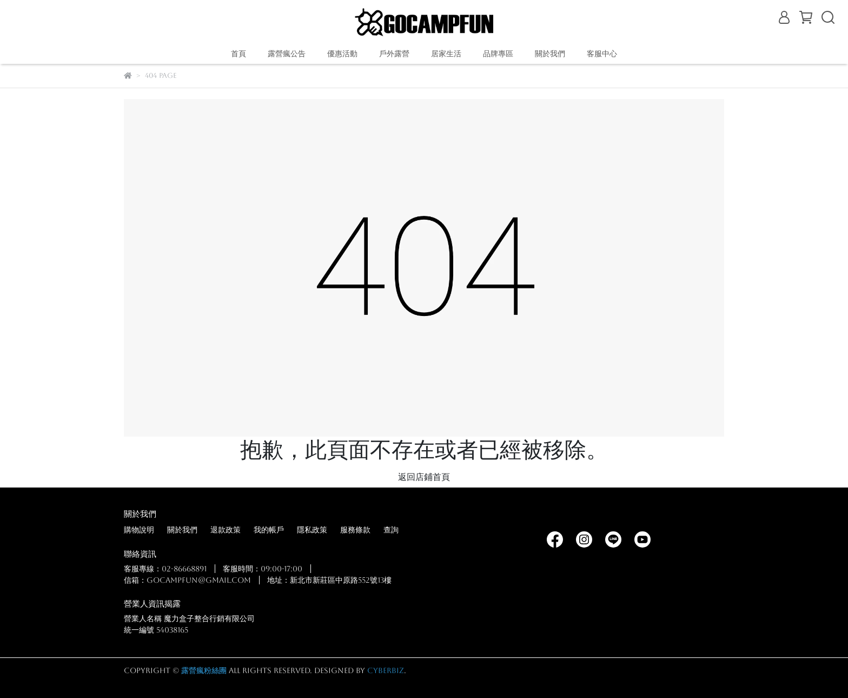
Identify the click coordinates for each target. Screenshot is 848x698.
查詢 (391, 529)
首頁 (238, 53)
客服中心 (602, 53)
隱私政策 (312, 529)
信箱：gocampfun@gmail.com (187, 580)
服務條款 (355, 529)
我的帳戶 (269, 529)
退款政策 (225, 529)
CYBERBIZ (385, 670)
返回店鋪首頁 (424, 477)
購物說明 (139, 529)
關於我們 (182, 529)
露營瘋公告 (287, 53)
